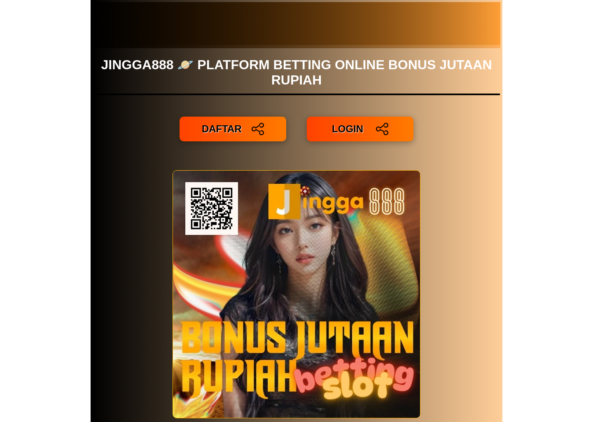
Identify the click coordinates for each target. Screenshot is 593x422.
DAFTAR (233, 129)
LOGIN (360, 129)
